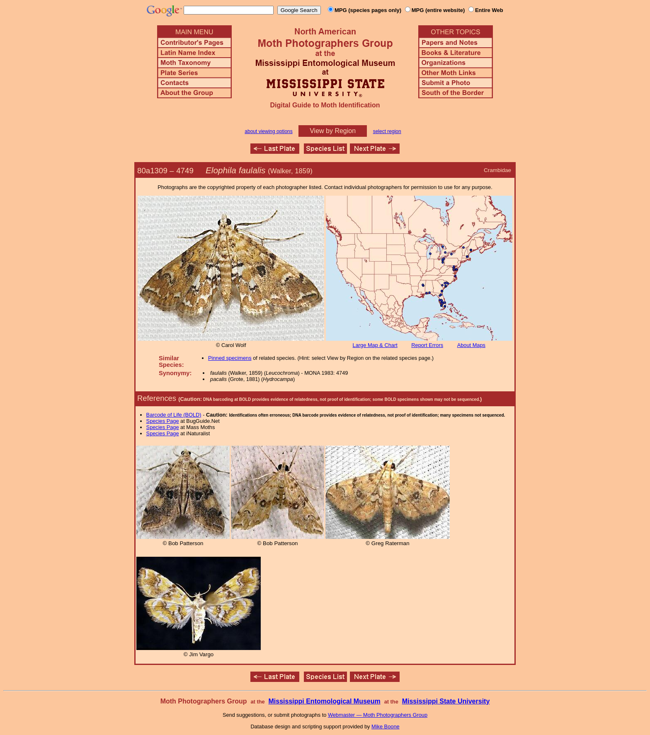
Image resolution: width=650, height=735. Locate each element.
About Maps (471, 345)
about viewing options (268, 131)
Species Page (162, 421)
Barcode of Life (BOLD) (173, 415)
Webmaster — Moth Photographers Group (377, 715)
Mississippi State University (446, 701)
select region (387, 131)
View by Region (333, 130)
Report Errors (427, 345)
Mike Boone (385, 726)
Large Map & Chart (375, 345)
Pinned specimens (230, 358)
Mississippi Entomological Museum (324, 701)
